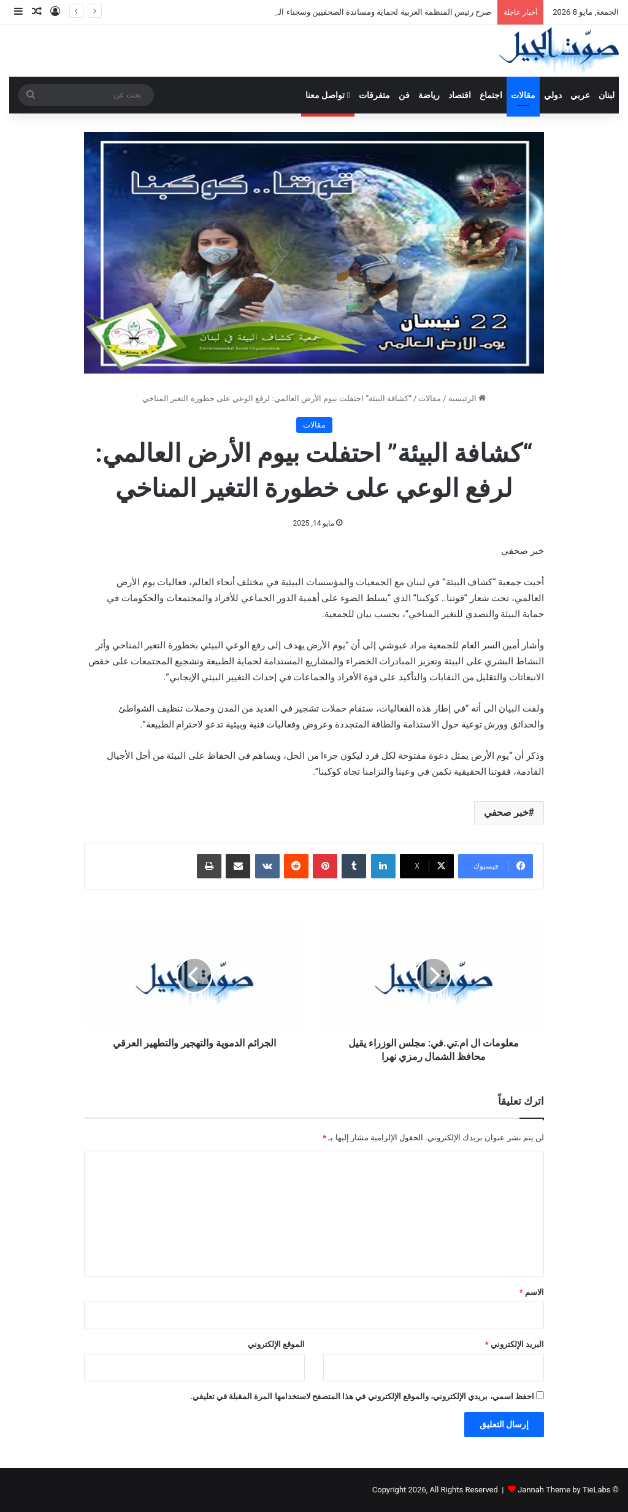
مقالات (523, 95)
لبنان (607, 95)
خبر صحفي (506, 812)
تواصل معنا (327, 95)
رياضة (429, 95)
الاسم (531, 1292)
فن (404, 95)
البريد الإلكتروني (514, 1344)
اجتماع (491, 95)
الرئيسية (467, 398)
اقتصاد (459, 95)
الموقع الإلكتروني (276, 1344)
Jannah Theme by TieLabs (564, 1489)
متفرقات (374, 95)
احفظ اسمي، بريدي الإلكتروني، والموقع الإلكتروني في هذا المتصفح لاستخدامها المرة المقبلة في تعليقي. (362, 1396)
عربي (580, 95)
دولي (553, 95)
